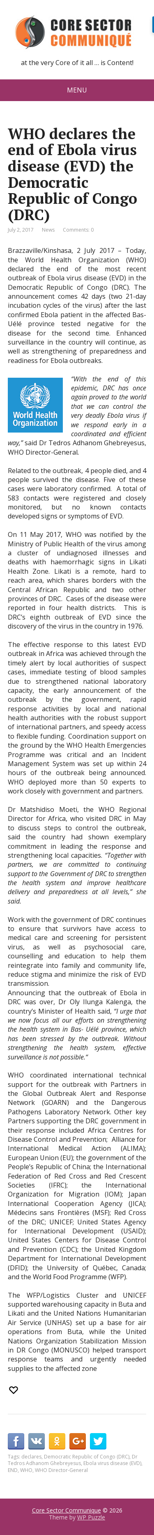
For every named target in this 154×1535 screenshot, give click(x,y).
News (48, 229)
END (13, 1470)
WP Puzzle (91, 1517)
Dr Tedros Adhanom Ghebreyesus (73, 1460)
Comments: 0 (78, 229)
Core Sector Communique (66, 1510)
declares (31, 1456)
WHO (26, 1470)
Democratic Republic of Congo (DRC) (86, 1456)
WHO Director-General (61, 1470)
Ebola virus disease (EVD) (112, 1463)
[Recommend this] (14, 1390)
